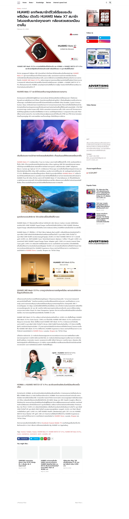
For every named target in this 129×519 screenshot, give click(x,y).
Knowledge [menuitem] (40, 3)
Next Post (78, 503)
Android (24, 8)
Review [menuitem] (48, 3)
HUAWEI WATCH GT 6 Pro (56, 432)
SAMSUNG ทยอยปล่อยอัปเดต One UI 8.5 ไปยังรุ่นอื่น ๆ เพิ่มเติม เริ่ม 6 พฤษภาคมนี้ (27, 463)
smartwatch (33, 434)
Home (19, 8)
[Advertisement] (60, 487)
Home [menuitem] (25, 3)
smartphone (25, 434)
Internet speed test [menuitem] (60, 3)
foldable (28, 432)
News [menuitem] (31, 3)
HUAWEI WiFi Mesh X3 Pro (31, 80)
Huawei (34, 432)
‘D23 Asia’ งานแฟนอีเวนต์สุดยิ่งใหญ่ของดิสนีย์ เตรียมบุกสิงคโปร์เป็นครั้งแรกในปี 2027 (103, 206)
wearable (45, 434)
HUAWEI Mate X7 (23, 162)
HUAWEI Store (31, 250)
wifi (50, 434)
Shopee (52, 331)
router (19, 434)
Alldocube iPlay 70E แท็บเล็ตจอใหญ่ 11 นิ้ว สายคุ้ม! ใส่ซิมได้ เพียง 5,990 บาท (71, 463)
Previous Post (22, 503)
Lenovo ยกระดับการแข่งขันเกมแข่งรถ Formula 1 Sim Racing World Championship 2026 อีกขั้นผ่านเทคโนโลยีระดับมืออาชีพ (102, 218)
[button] (106, 2)
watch (39, 434)
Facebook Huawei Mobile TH (52, 423)
